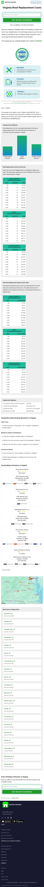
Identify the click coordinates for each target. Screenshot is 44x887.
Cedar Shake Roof (6, 849)
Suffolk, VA (7, 740)
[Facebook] (5, 818)
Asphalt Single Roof (6, 846)
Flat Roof (3, 851)
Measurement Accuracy (7, 838)
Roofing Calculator (6, 829)
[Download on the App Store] (6, 821)
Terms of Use (4, 879)
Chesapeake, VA (8, 637)
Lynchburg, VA (8, 685)
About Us (3, 868)
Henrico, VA (7, 677)
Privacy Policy (4, 876)
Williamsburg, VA (9, 756)
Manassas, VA (8, 693)
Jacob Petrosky (6, 798)
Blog (2, 871)
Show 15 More (6, 570)
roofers (29, 94)
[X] (2, 818)
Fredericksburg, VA (9, 661)
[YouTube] (11, 818)
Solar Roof (4, 857)
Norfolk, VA (7, 708)
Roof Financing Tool (6, 835)
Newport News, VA (9, 700)
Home (2, 108)
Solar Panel (4, 860)
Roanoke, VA (8, 732)
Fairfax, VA (7, 653)
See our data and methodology (20, 103)
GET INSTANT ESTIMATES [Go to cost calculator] (22, 20)
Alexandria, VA (8, 613)
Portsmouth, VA (8, 716)
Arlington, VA (8, 621)
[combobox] (22, 15)
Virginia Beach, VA (9, 748)
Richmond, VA (8, 724)
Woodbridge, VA (8, 764)
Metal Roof (4, 854)
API (2, 874)
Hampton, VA (8, 669)
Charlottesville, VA (9, 629)
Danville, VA (7, 645)
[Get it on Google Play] (18, 821)
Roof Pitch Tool (5, 832)
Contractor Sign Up (36, 2)
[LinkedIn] (8, 818)
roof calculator (21, 71)
